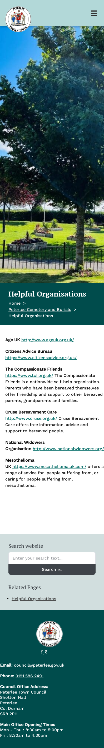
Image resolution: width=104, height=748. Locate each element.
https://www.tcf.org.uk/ (29, 375)
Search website (25, 545)
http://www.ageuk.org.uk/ (47, 339)
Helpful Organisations (34, 598)
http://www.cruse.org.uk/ (31, 418)
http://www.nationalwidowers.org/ (68, 448)
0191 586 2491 (29, 675)
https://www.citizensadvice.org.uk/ (41, 357)
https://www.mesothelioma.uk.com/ (49, 466)
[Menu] (93, 13)
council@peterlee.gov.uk (39, 665)
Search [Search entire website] (52, 569)
